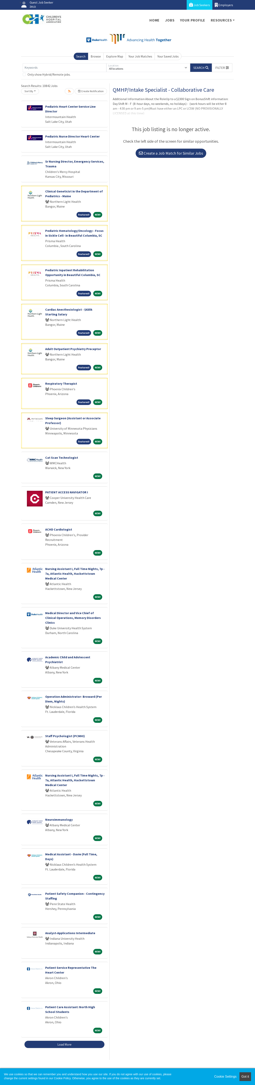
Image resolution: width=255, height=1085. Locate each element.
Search (80, 56)
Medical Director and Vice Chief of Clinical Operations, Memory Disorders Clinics (73, 617)
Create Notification (91, 91)
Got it (245, 1076)
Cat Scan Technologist (61, 458)
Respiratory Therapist (61, 383)
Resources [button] (221, 20)
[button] (222, 67)
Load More (64, 1044)
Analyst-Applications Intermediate (70, 933)
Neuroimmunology (59, 820)
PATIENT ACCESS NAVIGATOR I (66, 492)
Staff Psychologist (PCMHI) (65, 736)
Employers (224, 4)
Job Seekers (199, 4)
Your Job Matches (140, 56)
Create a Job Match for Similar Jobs (171, 153)
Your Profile (192, 20)
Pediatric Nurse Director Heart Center (72, 136)
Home (154, 20)
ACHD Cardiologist (58, 529)
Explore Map (114, 56)
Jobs (169, 20)
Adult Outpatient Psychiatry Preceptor (73, 349)
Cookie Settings (225, 1076)
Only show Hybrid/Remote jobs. (49, 74)
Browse (96, 56)
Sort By (29, 91)
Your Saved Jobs (168, 56)
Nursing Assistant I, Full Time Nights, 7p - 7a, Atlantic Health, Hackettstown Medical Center (75, 573)
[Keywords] (64, 67)
